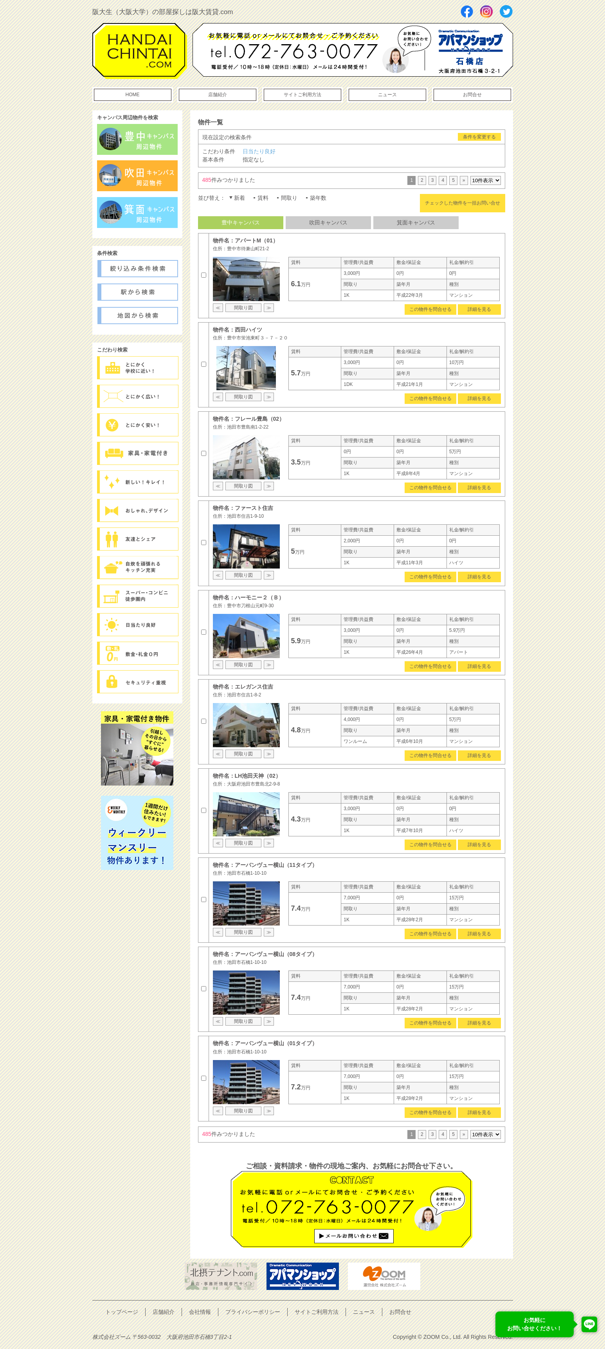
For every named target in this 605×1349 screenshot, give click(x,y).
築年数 (318, 198)
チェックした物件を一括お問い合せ (462, 203)
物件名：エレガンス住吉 (243, 686)
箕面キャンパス (416, 222)
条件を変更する (479, 137)
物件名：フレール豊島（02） (249, 419)
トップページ (121, 1312)
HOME (133, 94)
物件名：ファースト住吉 (243, 508)
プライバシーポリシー (252, 1312)
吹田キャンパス (328, 222)
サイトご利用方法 (302, 94)
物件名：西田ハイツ (237, 329)
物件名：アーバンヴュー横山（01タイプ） (265, 1043)
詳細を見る (479, 309)
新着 (239, 198)
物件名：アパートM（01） (245, 240)
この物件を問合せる (430, 309)
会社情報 (200, 1312)
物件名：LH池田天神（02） (247, 776)
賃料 (262, 198)
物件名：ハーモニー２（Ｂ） (248, 597)
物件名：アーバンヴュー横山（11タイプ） (265, 865)
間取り (289, 198)
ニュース (387, 94)
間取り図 (243, 307)
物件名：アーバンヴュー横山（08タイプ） (265, 954)
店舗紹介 (217, 94)
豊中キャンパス (240, 222)
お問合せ (472, 94)
